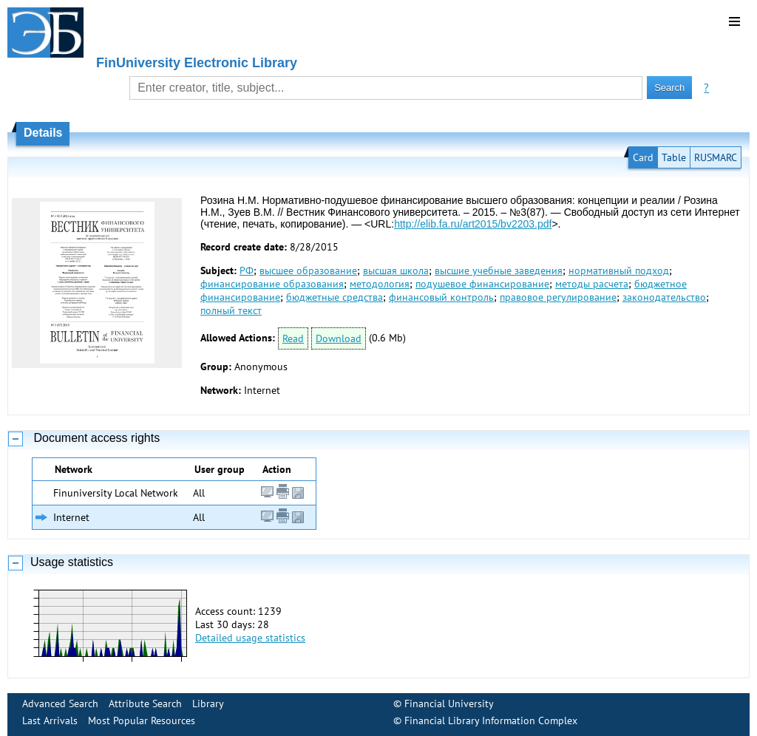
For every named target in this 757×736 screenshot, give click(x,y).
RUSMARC (715, 157)
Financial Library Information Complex (490, 720)
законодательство (664, 297)
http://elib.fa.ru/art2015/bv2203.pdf (472, 224)
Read (293, 338)
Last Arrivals (50, 720)
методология (380, 283)
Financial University (449, 703)
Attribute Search (145, 703)
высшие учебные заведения (499, 270)
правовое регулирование (558, 297)
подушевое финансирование (482, 283)
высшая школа (396, 270)
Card (643, 157)
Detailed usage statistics (250, 637)
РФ (247, 270)
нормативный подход (618, 270)
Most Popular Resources (141, 720)
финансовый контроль (441, 297)
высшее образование (308, 270)
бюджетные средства (334, 297)
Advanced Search (60, 703)
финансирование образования (272, 283)
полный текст (231, 310)
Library (208, 703)
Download (338, 338)
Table (674, 157)
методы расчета (591, 283)
